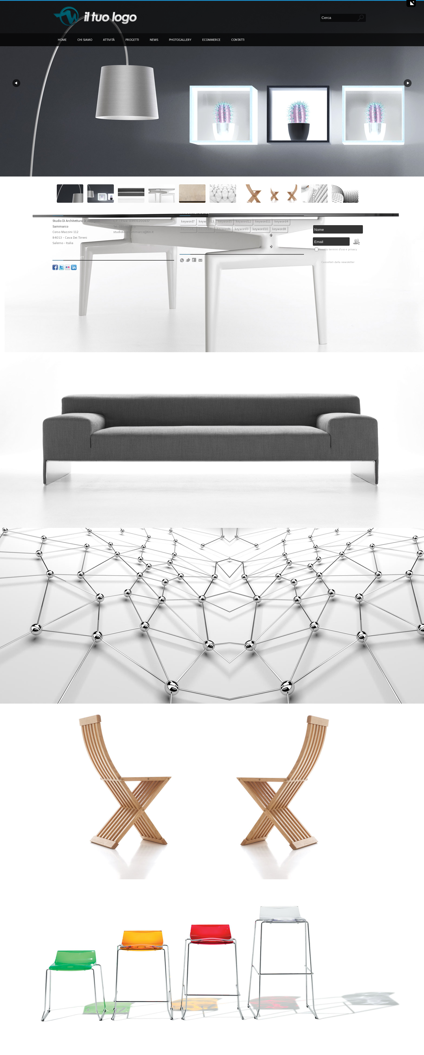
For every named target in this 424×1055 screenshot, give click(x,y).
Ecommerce (211, 40)
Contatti (237, 40)
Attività (109, 40)
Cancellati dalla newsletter (338, 262)
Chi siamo (84, 40)
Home (62, 40)
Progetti (132, 40)
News (154, 40)
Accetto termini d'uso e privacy (338, 249)
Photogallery (180, 40)
